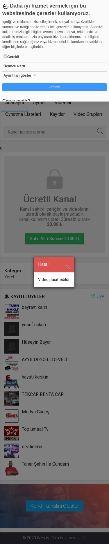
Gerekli (11, 56)
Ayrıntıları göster (17, 75)
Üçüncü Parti (14, 66)
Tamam (54, 87)
